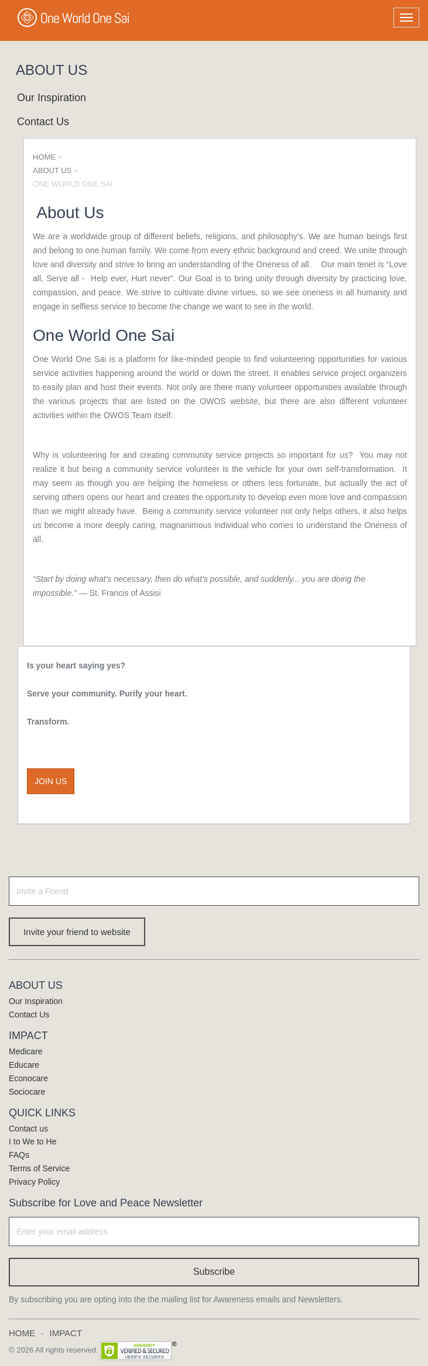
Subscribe (214, 1272)
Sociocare (27, 1091)
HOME (44, 157)
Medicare (26, 1051)
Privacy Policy (34, 1181)
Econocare (28, 1078)
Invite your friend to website (77, 932)
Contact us (28, 1128)
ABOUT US (52, 170)
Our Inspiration (51, 98)
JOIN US (51, 781)
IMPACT (66, 1333)
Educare (24, 1065)
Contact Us (43, 121)
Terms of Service (39, 1168)
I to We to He (32, 1141)
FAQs (19, 1155)
